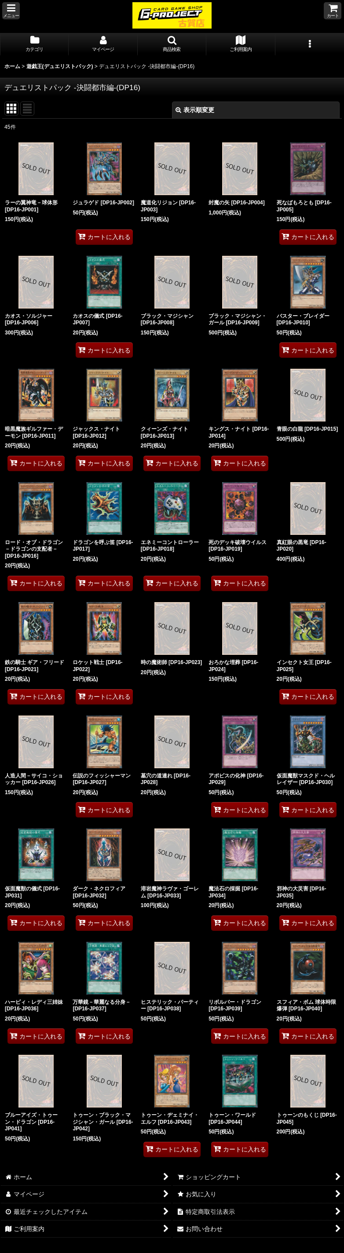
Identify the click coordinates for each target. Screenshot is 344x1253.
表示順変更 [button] (195, 109)
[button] (11, 10)
